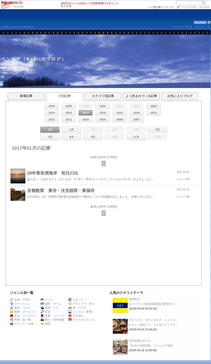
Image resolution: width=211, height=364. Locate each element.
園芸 (45, 323)
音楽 (45, 311)
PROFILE (28, 27)
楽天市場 (204, 7)
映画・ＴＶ (49, 307)
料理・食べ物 (20, 319)
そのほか (76, 315)
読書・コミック (52, 315)
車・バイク (77, 307)
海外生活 (134, 299)
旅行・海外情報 (15, 6)
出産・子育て (20, 299)
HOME (5, 27)
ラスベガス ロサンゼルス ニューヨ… (153, 319)
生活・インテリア (23, 315)
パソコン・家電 (80, 311)
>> (160, 7)
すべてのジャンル (81, 319)
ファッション (20, 303)
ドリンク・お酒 (21, 323)
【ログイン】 (202, 26)
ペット (46, 299)
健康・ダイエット (23, 311)
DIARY (16, 27)
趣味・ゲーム (50, 303)
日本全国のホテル (140, 340)
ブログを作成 (188, 7)
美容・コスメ (20, 307)
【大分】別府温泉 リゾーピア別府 (151, 345)
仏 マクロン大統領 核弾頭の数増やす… (153, 303)
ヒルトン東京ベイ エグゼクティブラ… (153, 324)
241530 (200, 22)
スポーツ (76, 299)
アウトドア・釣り (81, 303)
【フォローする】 (182, 26)
